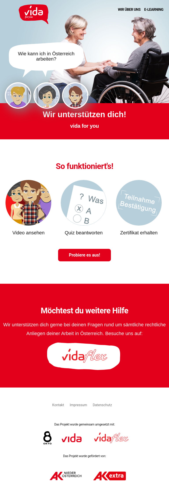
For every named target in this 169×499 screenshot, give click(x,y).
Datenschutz (102, 405)
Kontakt (58, 405)
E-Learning (153, 9)
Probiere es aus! (84, 255)
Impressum (78, 405)
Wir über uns (129, 9)
